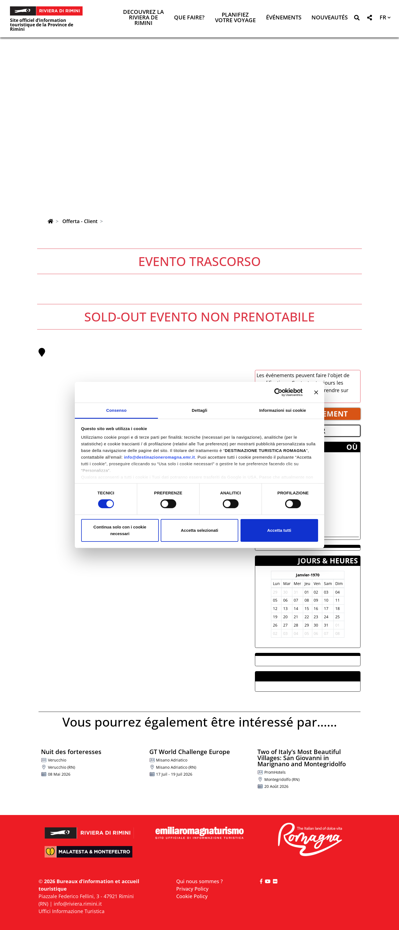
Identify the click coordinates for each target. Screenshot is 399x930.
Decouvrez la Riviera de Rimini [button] (143, 18)
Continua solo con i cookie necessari (119, 530)
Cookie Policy (192, 896)
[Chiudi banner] (316, 392)
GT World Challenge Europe (189, 751)
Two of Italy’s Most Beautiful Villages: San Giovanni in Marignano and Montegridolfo (301, 757)
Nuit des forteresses (71, 751)
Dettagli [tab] (199, 410)
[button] (357, 18)
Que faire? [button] (189, 18)
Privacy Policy (192, 888)
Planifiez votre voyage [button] (235, 18)
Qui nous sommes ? (199, 881)
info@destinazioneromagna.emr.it (159, 457)
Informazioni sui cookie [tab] (282, 410)
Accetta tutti (279, 530)
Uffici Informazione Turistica (71, 911)
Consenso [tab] (116, 410)
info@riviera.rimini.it (78, 903)
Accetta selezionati (199, 530)
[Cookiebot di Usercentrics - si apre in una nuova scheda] (278, 392)
